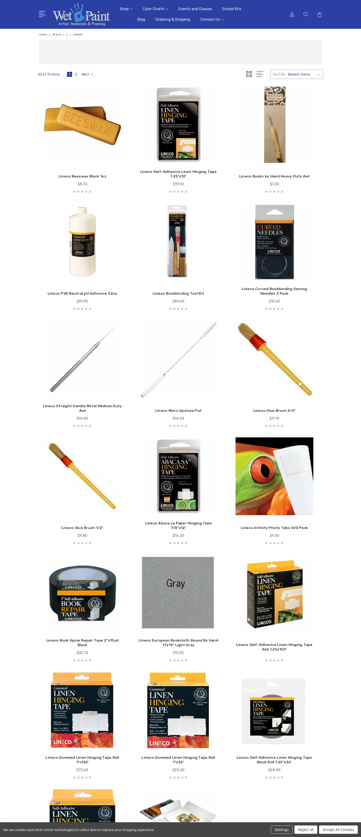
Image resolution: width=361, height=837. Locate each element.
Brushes (279, 730)
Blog (141, 19)
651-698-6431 (57, 737)
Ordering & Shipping (172, 19)
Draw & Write (283, 751)
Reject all (306, 829)
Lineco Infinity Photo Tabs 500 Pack (290, 372)
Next (88, 73)
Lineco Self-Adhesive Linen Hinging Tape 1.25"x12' (144, 161)
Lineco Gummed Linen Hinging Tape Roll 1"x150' (290, 482)
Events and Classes (195, 8)
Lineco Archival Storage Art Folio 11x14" (290, 592)
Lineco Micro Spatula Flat (290, 269)
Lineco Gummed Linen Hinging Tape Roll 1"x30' (71, 592)
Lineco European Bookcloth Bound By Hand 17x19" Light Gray (144, 480)
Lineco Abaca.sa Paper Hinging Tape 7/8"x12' (217, 372)
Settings (282, 829)
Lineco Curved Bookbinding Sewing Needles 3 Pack (144, 266)
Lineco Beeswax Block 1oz (71, 163)
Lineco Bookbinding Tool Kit (71, 269)
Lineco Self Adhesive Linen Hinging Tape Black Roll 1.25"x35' (144, 590)
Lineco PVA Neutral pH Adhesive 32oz (290, 161)
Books (277, 737)
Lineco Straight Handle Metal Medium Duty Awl (217, 266)
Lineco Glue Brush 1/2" (144, 374)
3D (275, 723)
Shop (126, 8)
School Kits (231, 8)
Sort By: (279, 73)
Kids (276, 758)
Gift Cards (281, 716)
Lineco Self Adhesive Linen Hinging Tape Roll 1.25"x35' (217, 592)
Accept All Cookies (338, 829)
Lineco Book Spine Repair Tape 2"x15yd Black (71, 482)
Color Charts (155, 8)
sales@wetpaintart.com (64, 745)
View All (279, 765)
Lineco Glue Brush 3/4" (71, 374)
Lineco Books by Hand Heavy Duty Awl (217, 161)
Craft (277, 744)
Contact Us (212, 19)
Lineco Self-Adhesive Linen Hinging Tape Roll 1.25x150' (217, 486)
